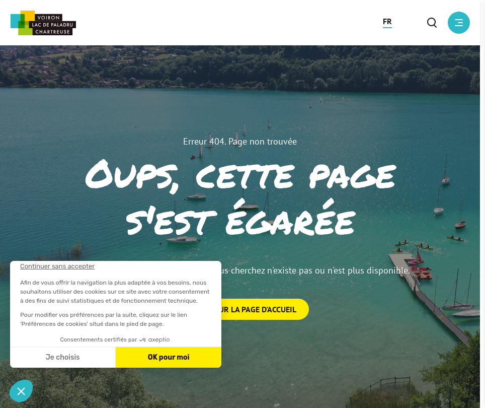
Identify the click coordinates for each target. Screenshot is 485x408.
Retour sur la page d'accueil (240, 309)
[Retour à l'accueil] (43, 23)
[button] (387, 23)
